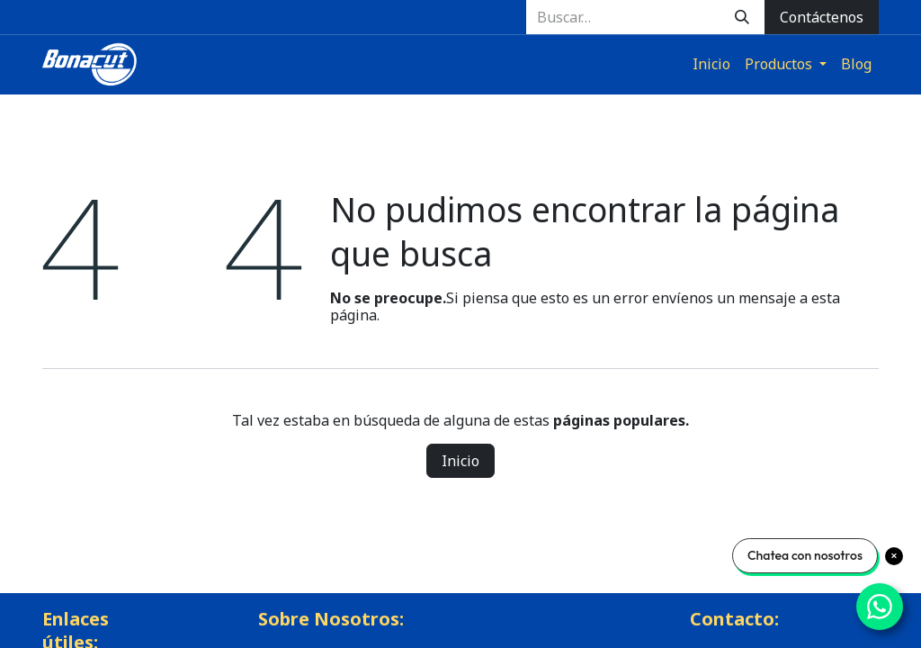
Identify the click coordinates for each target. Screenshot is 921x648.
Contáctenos (821, 17)
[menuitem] (711, 64)
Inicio (460, 461)
